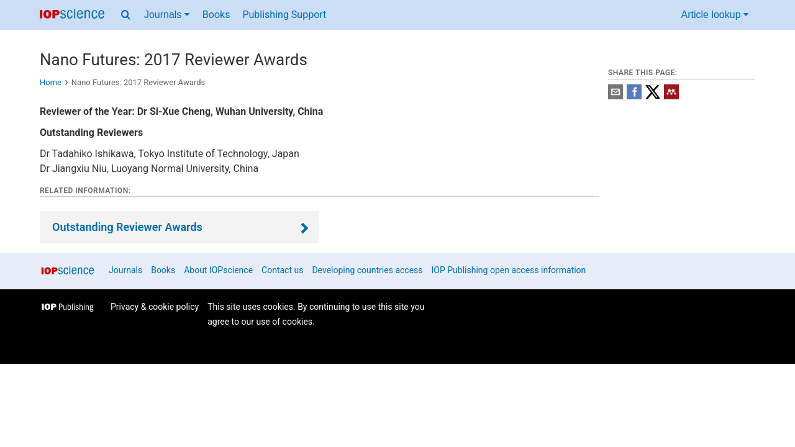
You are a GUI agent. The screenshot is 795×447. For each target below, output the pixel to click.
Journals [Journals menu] (166, 14)
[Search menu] (125, 15)
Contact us (282, 270)
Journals (125, 270)
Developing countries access (367, 270)
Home (50, 82)
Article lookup (715, 14)
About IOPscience (218, 270)
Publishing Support (284, 14)
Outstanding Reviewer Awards (127, 226)
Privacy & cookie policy (155, 307)
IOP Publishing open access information (509, 270)
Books (216, 14)
